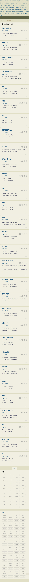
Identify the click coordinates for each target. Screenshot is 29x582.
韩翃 (23, 568)
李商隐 (16, 536)
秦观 (23, 523)
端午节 (23, 498)
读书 (17, 501)
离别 (10, 480)
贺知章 (6, 190)
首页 (1, 20)
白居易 (6, 296)
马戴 (4, 571)
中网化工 (6, 1)
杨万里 (23, 517)
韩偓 (23, 555)
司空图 (10, 565)
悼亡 (10, 493)
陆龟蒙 (4, 536)
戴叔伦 (10, 555)
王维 (6, 412)
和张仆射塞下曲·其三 (7, 337)
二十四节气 (23, 13)
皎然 (10, 544)
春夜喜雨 (4, 173)
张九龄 (10, 568)
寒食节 (16, 496)
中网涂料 (2, 3)
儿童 (23, 501)
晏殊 (23, 525)
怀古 (10, 482)
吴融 (17, 560)
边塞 (10, 485)
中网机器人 (6, 3)
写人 (17, 474)
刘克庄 (4, 520)
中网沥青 (27, 1)
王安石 (4, 517)
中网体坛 (18, 1)
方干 (23, 552)
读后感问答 (13, 5)
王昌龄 (6, 30)
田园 (17, 488)
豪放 (10, 488)
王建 (10, 549)
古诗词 (1, 13)
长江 (17, 504)
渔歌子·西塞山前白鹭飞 (8, 279)
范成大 (6, 74)
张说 (10, 560)
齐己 (10, 539)
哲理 (17, 482)
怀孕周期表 (26, 11)
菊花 (17, 498)
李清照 (23, 531)
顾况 (17, 563)
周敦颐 (4, 533)
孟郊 (17, 547)
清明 (3, 86)
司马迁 (23, 573)
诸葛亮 (16, 576)
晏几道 (10, 528)
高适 (6, 45)
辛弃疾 (6, 263)
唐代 (3, 30)
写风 (10, 506)
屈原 (10, 573)
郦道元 (23, 571)
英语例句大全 (11, 9)
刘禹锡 (6, 219)
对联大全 (5, 13)
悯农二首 (4, 115)
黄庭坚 (10, 517)
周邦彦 (4, 531)
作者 (3, 512)
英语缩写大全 (18, 9)
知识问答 (23, 9)
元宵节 (10, 496)
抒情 (4, 474)
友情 (4, 485)
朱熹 (23, 520)
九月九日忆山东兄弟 (7, 410)
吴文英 (4, 528)
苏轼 (17, 517)
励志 (17, 490)
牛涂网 (14, 1)
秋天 (4, 480)
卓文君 (23, 576)
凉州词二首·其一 (6, 308)
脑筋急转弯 (14, 11)
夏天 (4, 490)
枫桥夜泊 (4, 366)
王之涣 (6, 310)
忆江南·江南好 (6, 294)
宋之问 (23, 563)
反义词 (17, 7)
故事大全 (22, 7)
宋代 (3, 74)
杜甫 (6, 161)
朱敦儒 (16, 528)
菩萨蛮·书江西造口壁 (7, 261)
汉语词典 (14, 13)
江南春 (3, 101)
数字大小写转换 (3, 11)
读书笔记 (18, 5)
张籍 (10, 541)
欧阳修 (16, 520)
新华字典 (10, 13)
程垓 (10, 531)
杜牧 (6, 88)
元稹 (23, 536)
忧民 (10, 504)
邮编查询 (9, 11)
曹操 (4, 576)
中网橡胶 (16, 3)
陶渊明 (4, 573)
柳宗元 (4, 568)
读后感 (9, 5)
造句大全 (6, 7)
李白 (6, 59)
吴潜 (4, 525)
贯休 (23, 544)
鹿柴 (3, 425)
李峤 (4, 563)
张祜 (10, 557)
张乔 (4, 560)
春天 (17, 477)
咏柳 (3, 188)
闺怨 (17, 485)
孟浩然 (4, 555)
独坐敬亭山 (5, 202)
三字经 (26, 9)
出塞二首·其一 (6, 323)
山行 (3, 144)
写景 (10, 474)
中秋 (17, 493)
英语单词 (26, 7)
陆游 (10, 520)
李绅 (6, 117)
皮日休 (4, 557)
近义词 (14, 7)
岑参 (23, 549)
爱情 (17, 480)
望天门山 (4, 246)
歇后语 (18, 11)
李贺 (17, 568)
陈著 (4, 523)
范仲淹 (16, 525)
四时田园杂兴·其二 (7, 72)
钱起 (17, 549)
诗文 (4, 20)
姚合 (17, 541)
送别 (23, 477)
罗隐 (4, 552)
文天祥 (10, 533)
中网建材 (2, 1)
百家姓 (21, 11)
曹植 (10, 576)
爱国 (4, 482)
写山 (17, 506)
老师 (4, 506)
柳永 (23, 528)
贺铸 (17, 531)
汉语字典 (27, 5)
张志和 (6, 281)
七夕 (23, 493)
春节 (10, 498)
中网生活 (23, 1)
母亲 (23, 504)
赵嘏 (23, 565)
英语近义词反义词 (4, 9)
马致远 (23, 515)
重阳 (4, 493)
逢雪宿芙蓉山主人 (7, 130)
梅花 (4, 488)
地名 (23, 496)
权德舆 (16, 555)
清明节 (4, 498)
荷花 (4, 496)
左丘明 (16, 573)
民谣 (4, 504)
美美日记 (25, 3)
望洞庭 (3, 217)
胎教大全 (23, 5)
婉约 (10, 477)
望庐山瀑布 (5, 231)
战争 (23, 485)
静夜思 (3, 395)
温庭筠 (10, 547)
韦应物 (10, 536)
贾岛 (4, 547)
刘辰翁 (10, 525)
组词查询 (11, 7)
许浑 (23, 541)
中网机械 (11, 1)
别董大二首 (5, 42)
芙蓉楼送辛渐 (5, 439)
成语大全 (2, 7)
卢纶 (6, 339)
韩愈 (4, 549)
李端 (17, 565)
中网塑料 (12, 3)
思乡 (23, 480)
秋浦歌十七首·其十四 (7, 57)
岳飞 (17, 533)
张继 (6, 369)
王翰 (6, 354)
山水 (23, 474)
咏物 (4, 477)
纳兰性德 (4, 515)
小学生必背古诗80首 (10, 20)
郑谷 (10, 552)
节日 (23, 482)
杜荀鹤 (16, 552)
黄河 (4, 501)
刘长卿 (6, 132)
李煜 (23, 533)
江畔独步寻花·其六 (7, 159)
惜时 (10, 501)
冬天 (23, 490)
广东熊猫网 (4, 5)
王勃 (10, 571)
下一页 (14, 468)
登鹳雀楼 (4, 381)
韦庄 (17, 557)
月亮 (23, 488)
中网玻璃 (20, 3)
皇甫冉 (23, 557)
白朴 (17, 515)
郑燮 (10, 515)
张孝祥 (16, 523)
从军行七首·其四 (6, 28)
